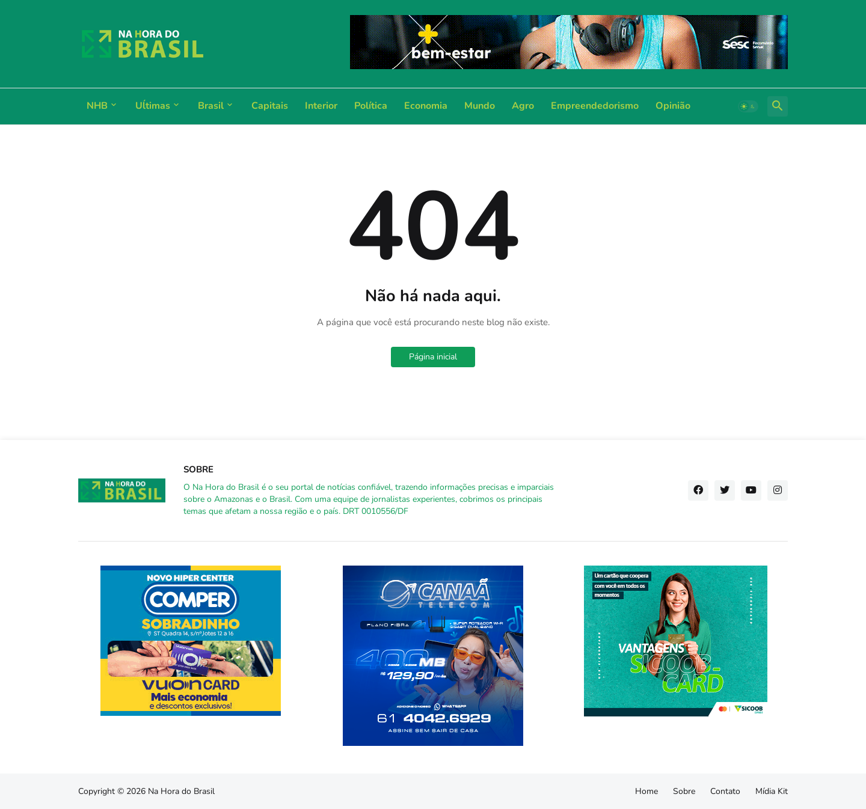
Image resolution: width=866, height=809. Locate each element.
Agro (523, 105)
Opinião (673, 105)
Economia (425, 105)
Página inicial (433, 356)
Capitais (269, 105)
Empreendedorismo (595, 105)
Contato (725, 791)
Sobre (684, 791)
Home (646, 791)
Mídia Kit (771, 791)
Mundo (479, 105)
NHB (97, 105)
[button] (748, 106)
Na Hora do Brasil (181, 791)
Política (370, 105)
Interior (321, 105)
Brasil (211, 105)
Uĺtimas (152, 105)
